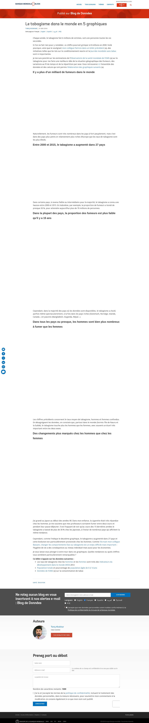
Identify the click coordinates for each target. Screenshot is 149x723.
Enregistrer (39, 704)
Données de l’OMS (45, 571)
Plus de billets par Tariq (61, 635)
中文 (60, 31)
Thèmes (101, 4)
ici (99, 64)
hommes (69, 562)
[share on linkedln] (3, 362)
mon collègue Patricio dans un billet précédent (83, 48)
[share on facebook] (3, 353)
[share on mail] (3, 349)
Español (49, 31)
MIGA (59, 721)
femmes (82, 562)
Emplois (37, 715)
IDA (51, 721)
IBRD (47, 721)
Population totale (45, 568)
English (43, 31)
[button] (131, 5)
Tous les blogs (90, 4)
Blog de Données (81, 13)
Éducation (41, 582)
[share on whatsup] (3, 366)
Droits (17, 715)
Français (36, 31)
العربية (55, 31)
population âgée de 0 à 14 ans (83, 568)
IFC (55, 721)
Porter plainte (129, 715)
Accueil (79, 4)
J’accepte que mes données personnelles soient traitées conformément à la (97, 608)
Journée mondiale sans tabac (103, 51)
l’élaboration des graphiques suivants (84, 67)
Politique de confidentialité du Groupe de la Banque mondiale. (91, 610)
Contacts (110, 4)
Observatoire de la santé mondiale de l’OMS (89, 58)
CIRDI (64, 721)
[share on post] (3, 358)
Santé (35, 582)
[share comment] (3, 371)
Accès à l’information (27, 715)
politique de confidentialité (77, 693)
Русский (119, 600)
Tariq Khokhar (31, 28)
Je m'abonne (120, 595)
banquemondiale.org (124, 1)
